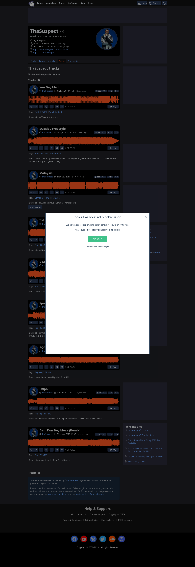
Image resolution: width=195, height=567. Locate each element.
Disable (97, 239)
